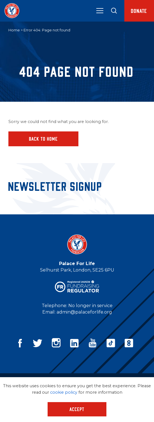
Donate (139, 11)
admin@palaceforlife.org (84, 312)
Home (14, 30)
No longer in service (90, 305)
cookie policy (63, 392)
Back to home (43, 139)
